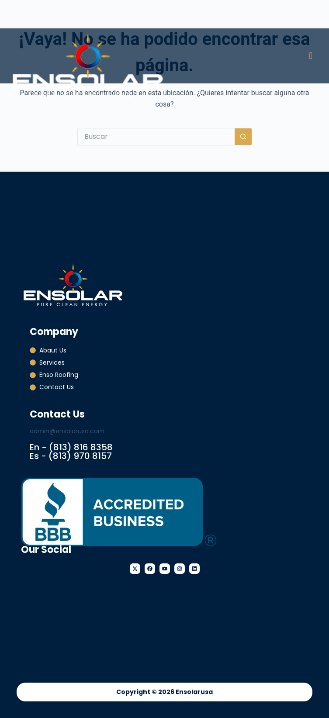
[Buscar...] (156, 136)
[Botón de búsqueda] (243, 136)
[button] (311, 56)
